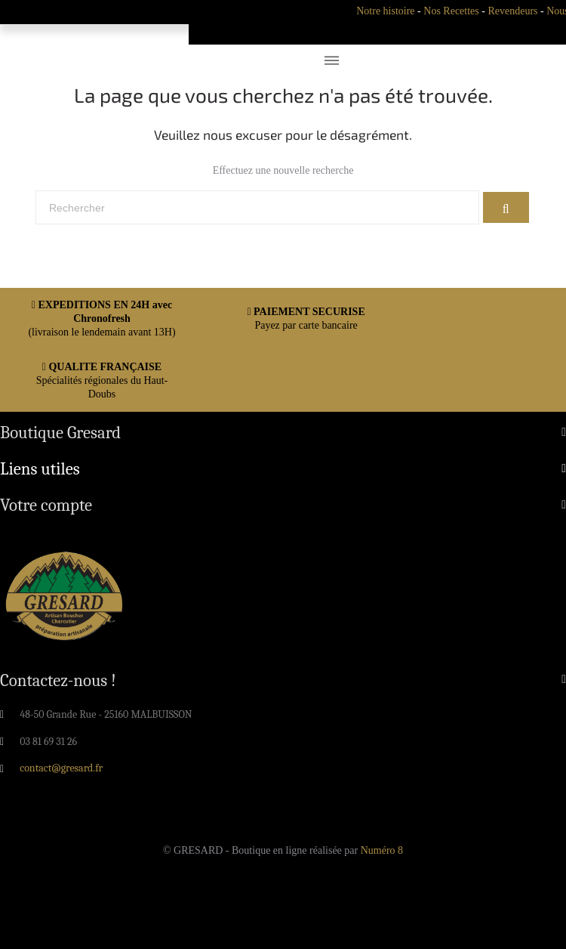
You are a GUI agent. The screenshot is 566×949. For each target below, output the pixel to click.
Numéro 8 (382, 850)
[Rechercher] (257, 207)
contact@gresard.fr (61, 768)
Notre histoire (385, 11)
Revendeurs (512, 11)
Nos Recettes (450, 11)
